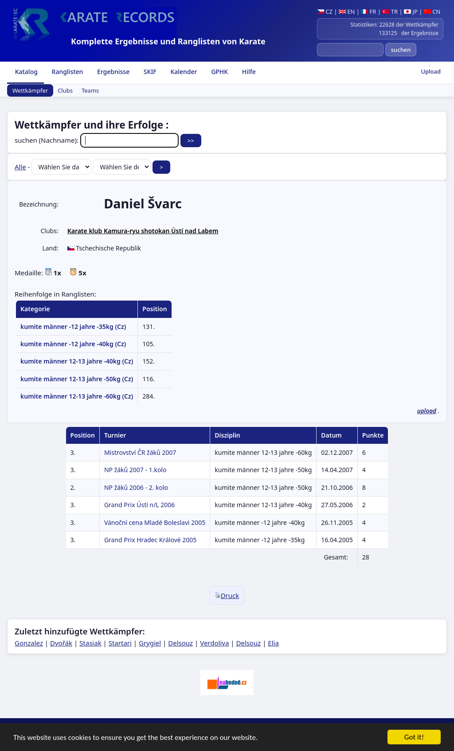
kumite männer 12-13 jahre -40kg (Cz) (76, 361)
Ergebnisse (112, 71)
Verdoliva (214, 642)
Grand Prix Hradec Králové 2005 (150, 540)
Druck (227, 595)
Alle (20, 166)
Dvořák (61, 642)
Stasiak (90, 642)
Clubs (65, 90)
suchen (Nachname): (97, 140)
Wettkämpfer (30, 90)
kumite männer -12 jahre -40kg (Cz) (73, 344)
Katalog (25, 71)
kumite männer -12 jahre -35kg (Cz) (73, 326)
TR (390, 12)
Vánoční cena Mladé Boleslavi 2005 (154, 522)
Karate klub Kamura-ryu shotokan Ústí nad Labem (143, 231)
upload (426, 411)
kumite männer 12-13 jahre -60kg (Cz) (76, 396)
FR (368, 12)
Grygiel (150, 642)
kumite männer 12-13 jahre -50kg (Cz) (76, 379)
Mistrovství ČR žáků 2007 (140, 452)
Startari (120, 642)
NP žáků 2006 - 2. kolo (136, 487)
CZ (325, 12)
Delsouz (180, 642)
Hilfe (248, 71)
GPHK (219, 71)
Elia (273, 642)
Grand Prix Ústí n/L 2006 (139, 505)
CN (432, 12)
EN (347, 12)
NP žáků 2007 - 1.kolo (135, 469)
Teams (90, 90)
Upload (431, 71)
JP (411, 12)
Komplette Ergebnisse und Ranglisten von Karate (168, 41)
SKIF (149, 71)
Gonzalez (29, 642)
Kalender (183, 71)
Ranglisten (66, 71)
